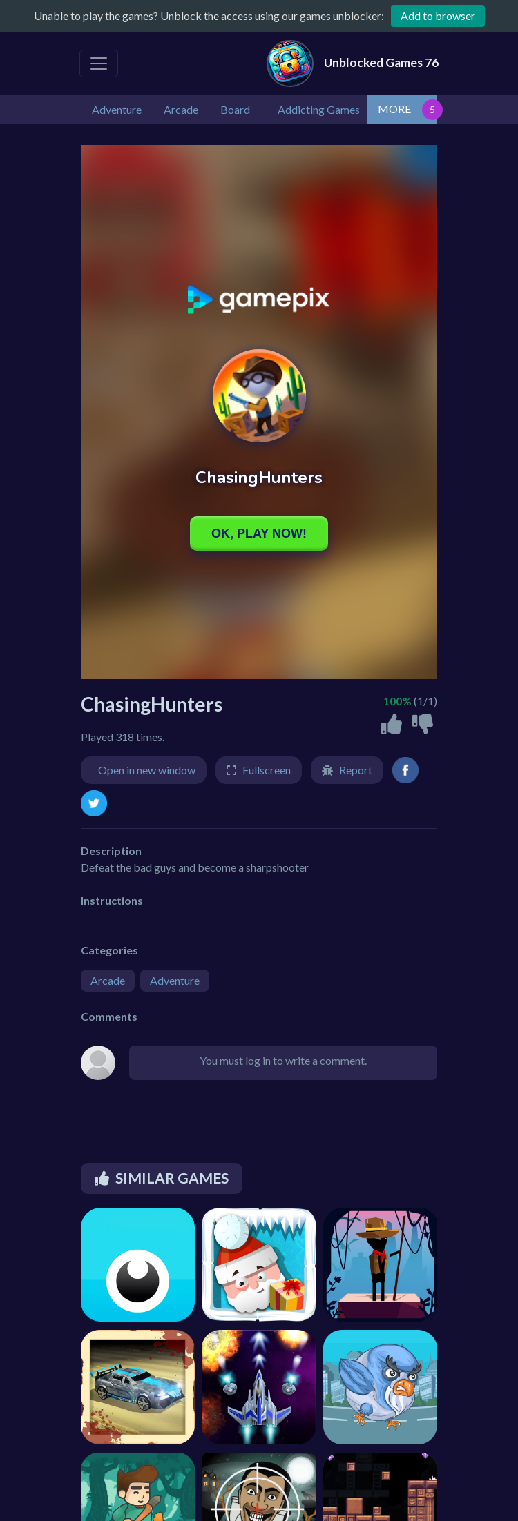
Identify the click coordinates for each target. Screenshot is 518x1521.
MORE (394, 108)
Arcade (107, 980)
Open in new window (146, 769)
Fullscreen (266, 769)
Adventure (175, 980)
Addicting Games (319, 109)
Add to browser (438, 15)
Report (355, 769)
